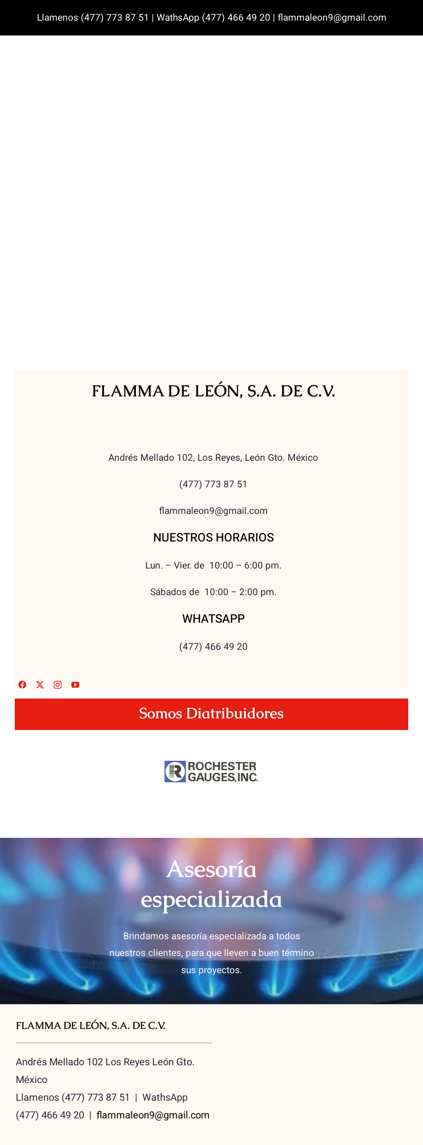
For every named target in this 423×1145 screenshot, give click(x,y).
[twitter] (40, 685)
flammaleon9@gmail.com (153, 1115)
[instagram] (58, 685)
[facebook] (22, 685)
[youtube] (75, 685)
